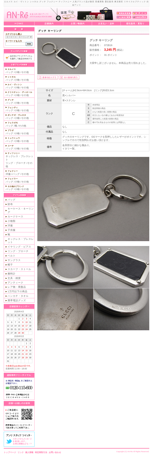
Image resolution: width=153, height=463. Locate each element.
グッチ (11, 100)
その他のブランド (16, 186)
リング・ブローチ (16, 163)
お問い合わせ (55, 452)
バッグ (9, 72)
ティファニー (14, 153)
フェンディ (13, 108)
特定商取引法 (41, 452)
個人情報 (29, 452)
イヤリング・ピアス (19, 246)
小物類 (11, 221)
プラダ (11, 130)
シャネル (12, 77)
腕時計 (11, 273)
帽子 (10, 264)
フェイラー (13, 179)
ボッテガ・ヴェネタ (17, 115)
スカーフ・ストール (19, 269)
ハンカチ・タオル (18, 296)
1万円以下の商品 (17, 291)
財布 (10, 204)
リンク (21, 452)
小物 (17, 72)
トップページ (10, 452)
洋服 (8, 174)
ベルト (11, 255)
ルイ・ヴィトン (15, 85)
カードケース (15, 216)
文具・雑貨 (14, 278)
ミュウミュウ (14, 138)
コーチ (11, 146)
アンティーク (15, 282)
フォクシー (13, 171)
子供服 (11, 230)
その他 (25, 72)
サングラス (14, 260)
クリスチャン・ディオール (20, 92)
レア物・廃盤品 (17, 287)
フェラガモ (13, 123)
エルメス (12, 69)
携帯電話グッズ (17, 300)
